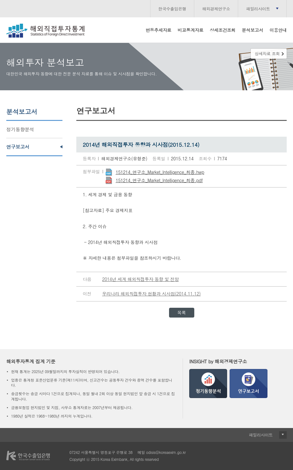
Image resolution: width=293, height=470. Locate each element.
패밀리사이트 (258, 9)
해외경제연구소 (216, 9)
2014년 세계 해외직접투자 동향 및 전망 (140, 279)
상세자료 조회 (267, 54)
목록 (181, 312)
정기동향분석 (20, 129)
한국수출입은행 (172, 9)
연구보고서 (17, 146)
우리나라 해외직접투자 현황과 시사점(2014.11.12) (151, 293)
